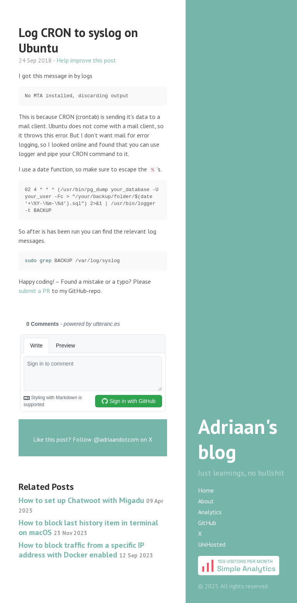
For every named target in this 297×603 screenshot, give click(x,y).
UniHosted (211, 544)
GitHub (207, 523)
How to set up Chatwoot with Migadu (91, 504)
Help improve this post (86, 60)
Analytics (210, 512)
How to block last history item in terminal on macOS (88, 527)
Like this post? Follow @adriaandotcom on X (92, 439)
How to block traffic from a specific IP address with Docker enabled (86, 550)
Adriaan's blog (237, 438)
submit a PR (34, 291)
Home (206, 490)
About (206, 501)
